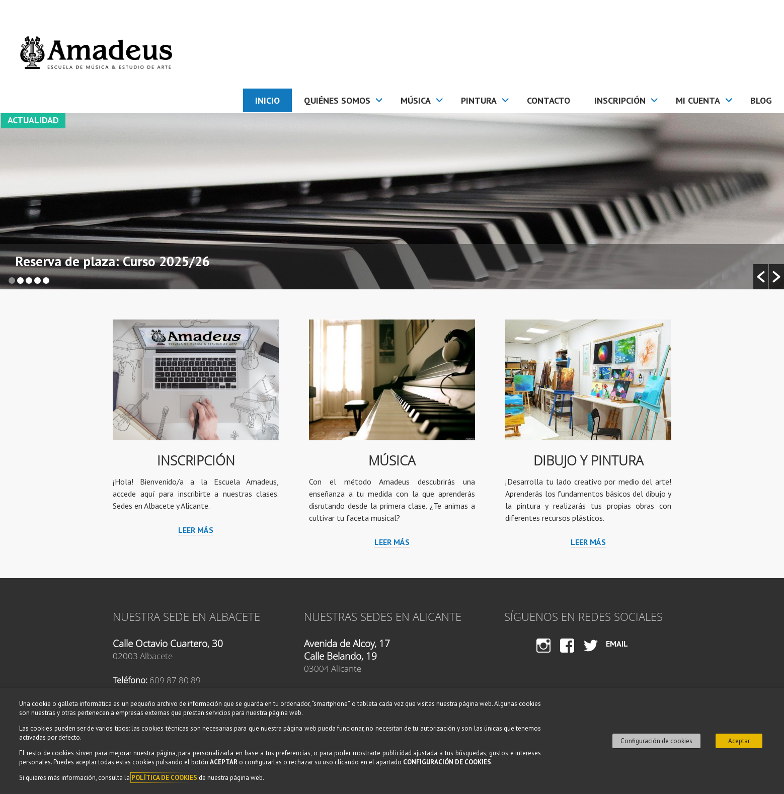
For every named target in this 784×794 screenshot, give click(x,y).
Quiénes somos (337, 100)
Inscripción (620, 100)
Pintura (479, 100)
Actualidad (33, 120)
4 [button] (37, 280)
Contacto (548, 100)
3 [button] (29, 280)
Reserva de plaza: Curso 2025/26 (112, 262)
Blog (761, 100)
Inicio (267, 100)
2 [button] (20, 280)
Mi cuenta (698, 100)
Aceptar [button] (739, 741)
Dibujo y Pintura (588, 460)
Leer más (195, 530)
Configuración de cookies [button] (656, 741)
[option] (392, 201)
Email (617, 644)
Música (416, 100)
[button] (760, 276)
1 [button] (12, 280)
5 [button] (46, 280)
